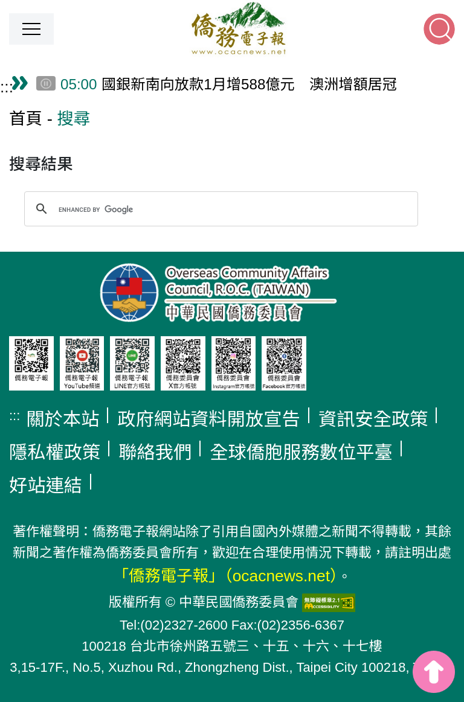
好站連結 (45, 486)
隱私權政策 (54, 452)
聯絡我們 (155, 452)
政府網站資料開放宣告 (208, 419)
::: (6, 87)
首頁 (25, 118)
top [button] (434, 672)
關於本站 (62, 419)
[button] (31, 29)
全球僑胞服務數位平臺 (301, 452)
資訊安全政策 (373, 419)
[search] (219, 209)
